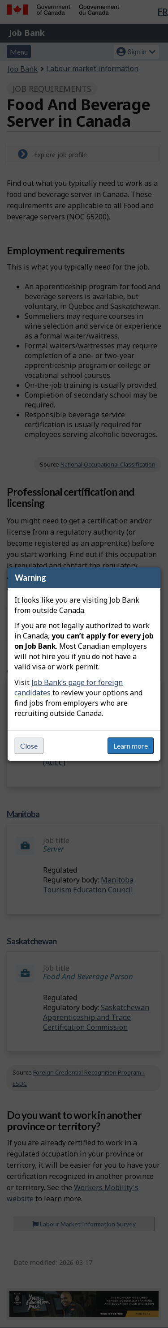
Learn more (130, 745)
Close (29, 745)
